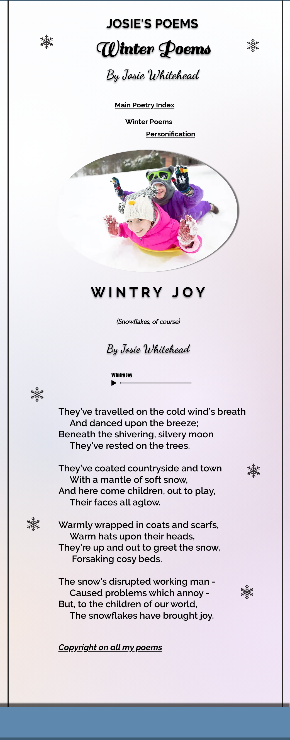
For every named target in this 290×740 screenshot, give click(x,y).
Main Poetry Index (144, 105)
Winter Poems (148, 121)
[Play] (113, 383)
